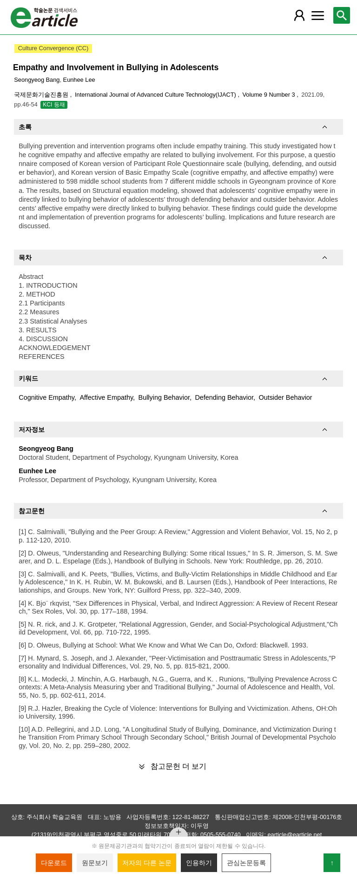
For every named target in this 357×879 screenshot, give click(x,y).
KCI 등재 (54, 104)
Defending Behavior (224, 397)
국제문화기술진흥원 (42, 94)
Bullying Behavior (164, 397)
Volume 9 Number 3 (270, 94)
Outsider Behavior (285, 397)
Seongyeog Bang (37, 79)
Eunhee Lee (79, 79)
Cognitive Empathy (46, 397)
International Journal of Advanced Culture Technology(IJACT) (156, 94)
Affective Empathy (106, 397)
